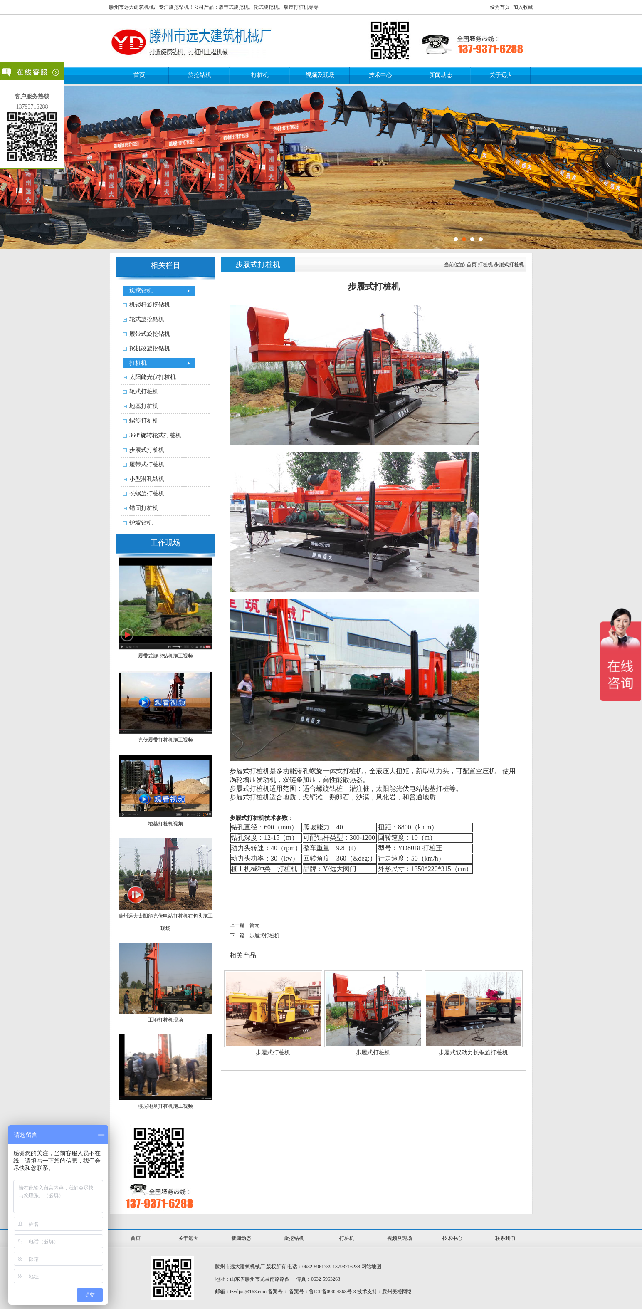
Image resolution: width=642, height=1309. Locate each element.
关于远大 (501, 75)
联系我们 (505, 1238)
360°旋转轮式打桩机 (155, 435)
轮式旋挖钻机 (146, 319)
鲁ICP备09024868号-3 (332, 1291)
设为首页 (500, 7)
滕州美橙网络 (397, 1291)
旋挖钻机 (199, 75)
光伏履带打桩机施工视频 (165, 740)
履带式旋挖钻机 (149, 334)
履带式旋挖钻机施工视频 (165, 656)
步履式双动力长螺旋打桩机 (473, 1052)
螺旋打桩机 (143, 421)
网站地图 (371, 1266)
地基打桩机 (143, 406)
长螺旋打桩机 (146, 493)
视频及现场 (320, 75)
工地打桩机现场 (165, 1020)
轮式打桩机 (143, 391)
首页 (139, 75)
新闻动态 (440, 75)
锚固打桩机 (143, 508)
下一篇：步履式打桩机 (254, 935)
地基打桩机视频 (165, 823)
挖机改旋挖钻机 (149, 348)
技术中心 (380, 75)
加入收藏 (523, 7)
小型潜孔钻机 (146, 479)
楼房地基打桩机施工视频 (165, 1106)
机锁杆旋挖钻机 (149, 305)
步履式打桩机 (146, 450)
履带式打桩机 (146, 464)
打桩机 (260, 75)
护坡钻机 (141, 523)
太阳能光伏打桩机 (152, 377)
